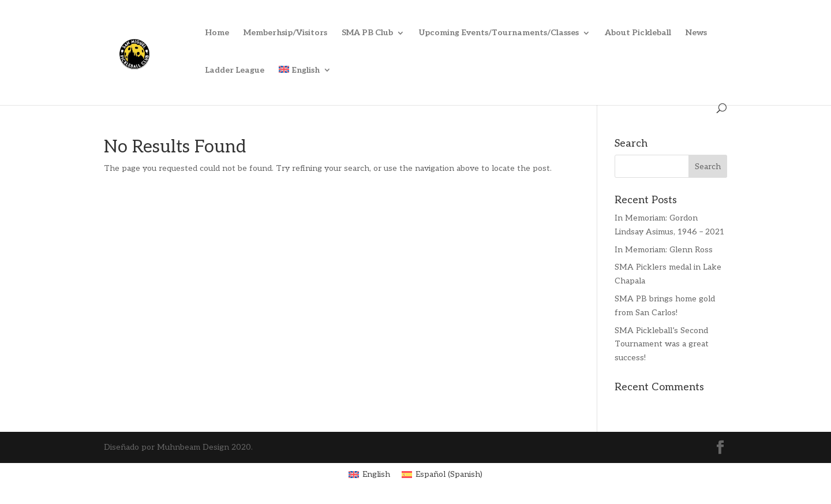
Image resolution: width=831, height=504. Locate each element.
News (696, 33)
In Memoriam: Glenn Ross (664, 250)
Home (217, 33)
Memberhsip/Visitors (285, 33)
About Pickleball (638, 33)
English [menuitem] (376, 474)
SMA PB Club (367, 33)
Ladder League (234, 70)
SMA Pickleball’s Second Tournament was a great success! (662, 344)
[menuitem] (305, 84)
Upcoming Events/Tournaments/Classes (499, 33)
